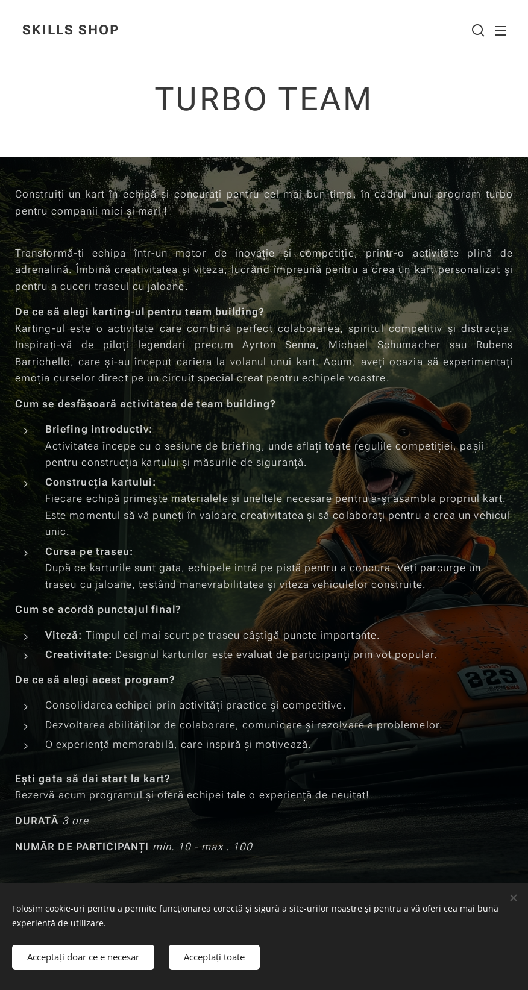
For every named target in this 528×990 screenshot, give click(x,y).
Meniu (500, 30)
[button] (477, 30)
